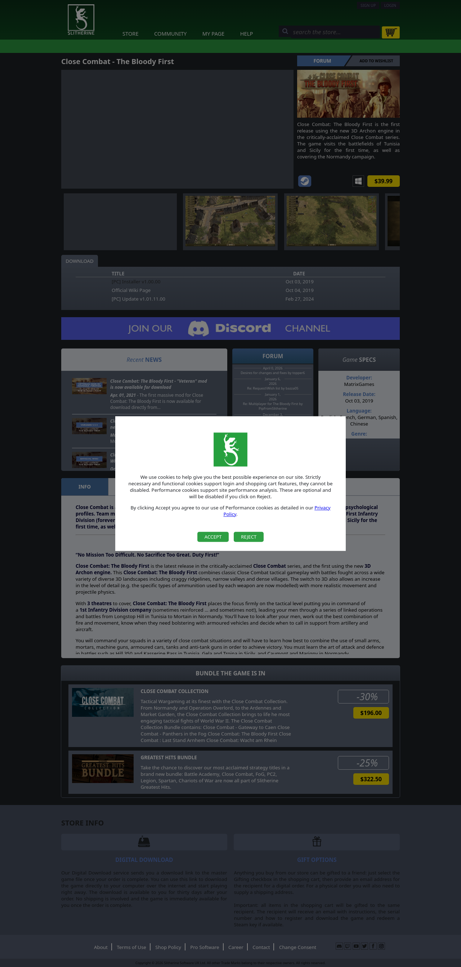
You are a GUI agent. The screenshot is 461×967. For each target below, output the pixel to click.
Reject (248, 537)
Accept (213, 537)
